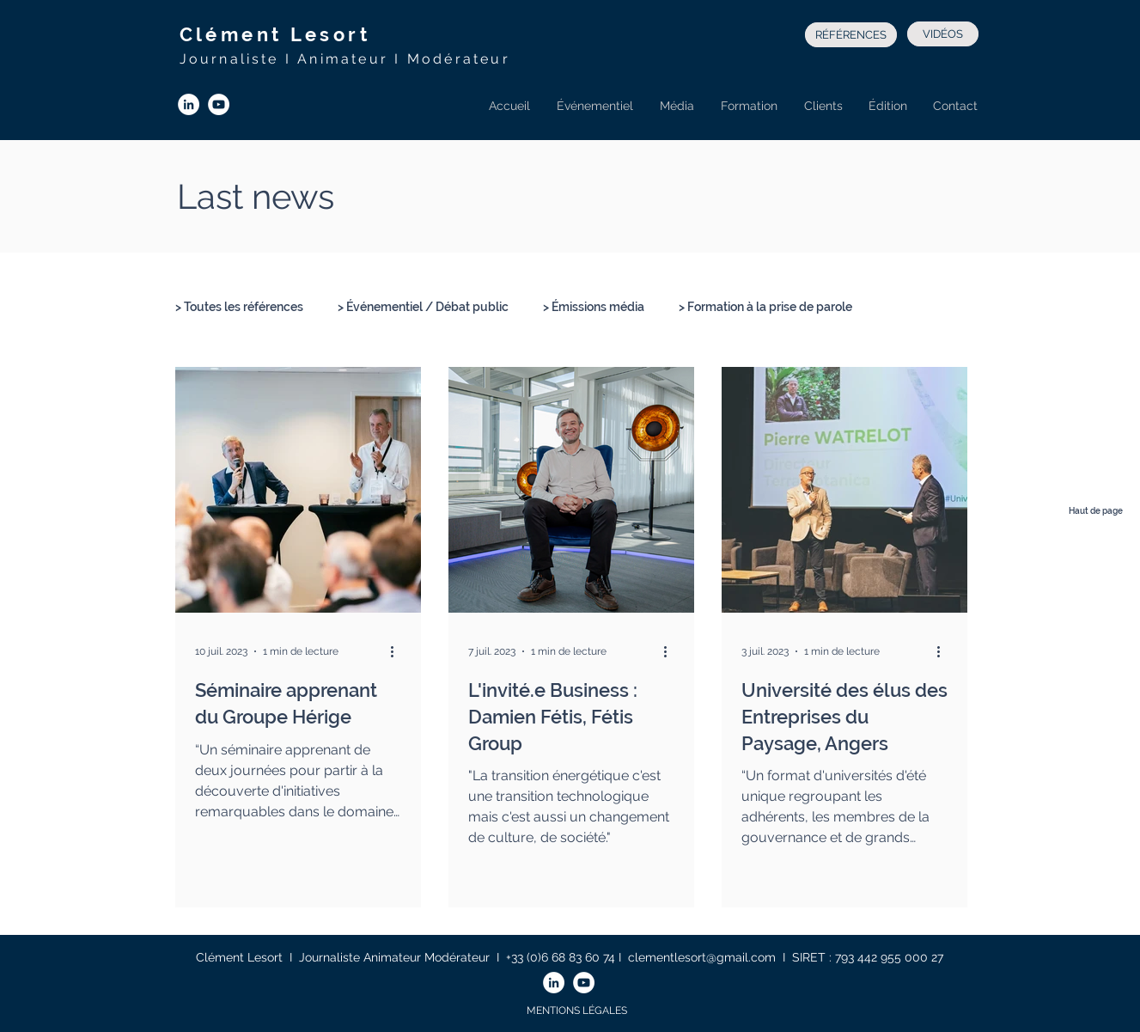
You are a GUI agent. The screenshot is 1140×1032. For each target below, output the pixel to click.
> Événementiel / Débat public (423, 307)
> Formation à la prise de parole (765, 307)
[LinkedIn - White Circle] (188, 104)
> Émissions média (593, 307)
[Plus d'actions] (398, 651)
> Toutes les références (239, 307)
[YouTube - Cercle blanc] (218, 104)
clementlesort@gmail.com (702, 957)
